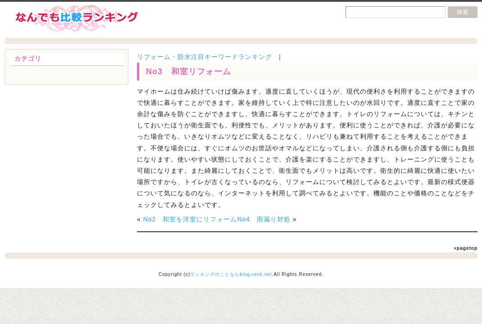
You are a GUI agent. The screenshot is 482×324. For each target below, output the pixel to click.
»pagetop (465, 248)
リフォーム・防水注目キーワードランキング (204, 56)
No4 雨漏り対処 (264, 219)
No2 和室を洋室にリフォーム (190, 219)
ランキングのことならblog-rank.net (231, 274)
